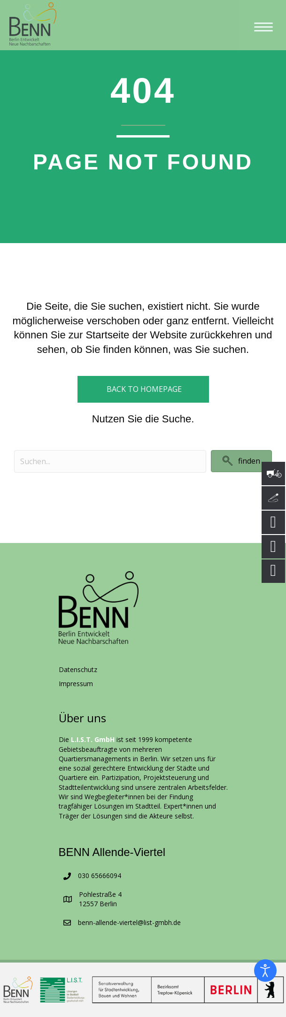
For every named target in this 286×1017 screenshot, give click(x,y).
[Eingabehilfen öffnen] (265, 970)
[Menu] (263, 27)
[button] (241, 461)
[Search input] (110, 461)
